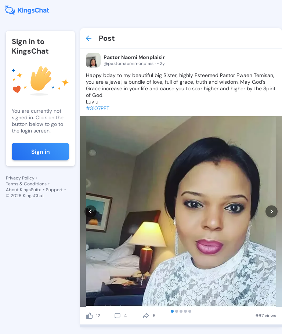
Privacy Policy (20, 178)
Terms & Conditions (26, 184)
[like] (89, 315)
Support (54, 190)
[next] (271, 212)
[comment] (117, 315)
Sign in (40, 152)
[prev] (90, 212)
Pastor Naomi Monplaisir (134, 57)
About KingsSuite (23, 190)
